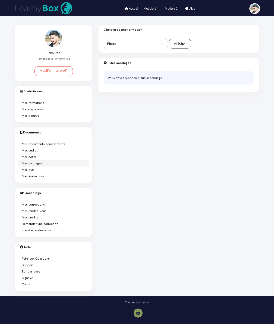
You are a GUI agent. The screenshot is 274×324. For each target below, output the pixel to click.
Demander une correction (40, 224)
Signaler (27, 278)
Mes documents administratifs (43, 144)
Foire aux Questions (36, 258)
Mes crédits (30, 217)
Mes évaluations (33, 176)
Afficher (180, 43)
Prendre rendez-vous (37, 230)
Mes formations (33, 103)
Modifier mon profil (53, 70)
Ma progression (33, 109)
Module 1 (151, 8)
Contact (28, 284)
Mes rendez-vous (34, 211)
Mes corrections (33, 204)
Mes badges (30, 116)
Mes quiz (28, 170)
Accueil (131, 8)
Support (28, 265)
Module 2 (173, 8)
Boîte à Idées (31, 271)
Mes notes (29, 157)
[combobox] (136, 43)
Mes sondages (32, 163)
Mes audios (30, 150)
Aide (190, 8)
